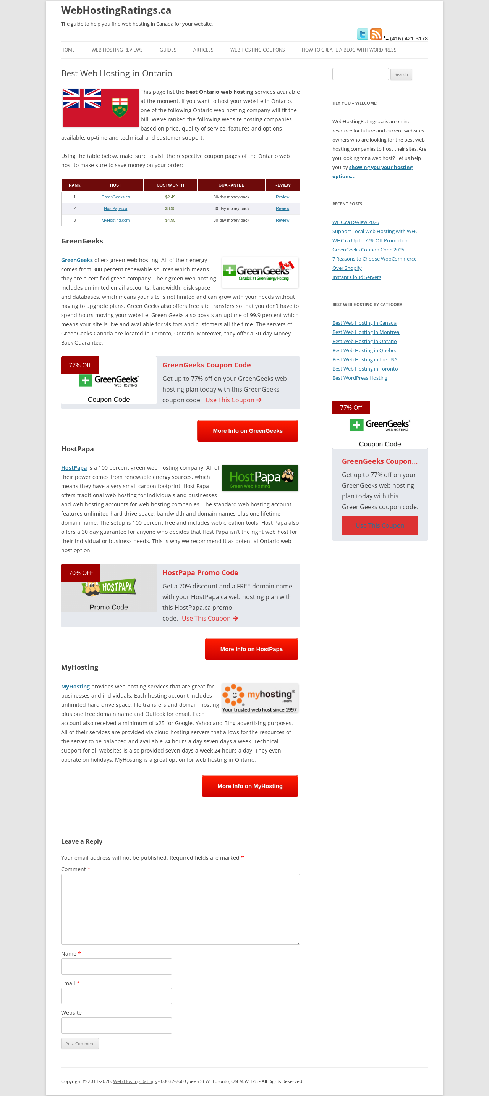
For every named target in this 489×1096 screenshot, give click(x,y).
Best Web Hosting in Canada (364, 322)
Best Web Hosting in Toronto (365, 368)
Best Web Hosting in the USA (364, 359)
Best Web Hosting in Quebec (364, 350)
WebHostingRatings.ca (116, 10)
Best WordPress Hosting (359, 377)
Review (282, 197)
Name (71, 953)
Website (71, 1012)
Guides (168, 50)
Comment (76, 869)
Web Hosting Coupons (257, 50)
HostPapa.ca (115, 208)
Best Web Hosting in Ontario (364, 341)
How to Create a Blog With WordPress (349, 50)
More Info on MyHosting (250, 786)
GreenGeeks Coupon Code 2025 (368, 249)
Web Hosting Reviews (117, 50)
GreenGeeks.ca (115, 197)
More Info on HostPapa (251, 649)
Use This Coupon (234, 400)
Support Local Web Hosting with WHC (375, 231)
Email (70, 983)
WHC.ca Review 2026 (355, 222)
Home (68, 50)
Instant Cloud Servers (356, 277)
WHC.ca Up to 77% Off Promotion (370, 240)
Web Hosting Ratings (135, 1081)
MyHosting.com (116, 220)
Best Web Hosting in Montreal (366, 332)
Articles (203, 50)
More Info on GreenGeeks (248, 430)
